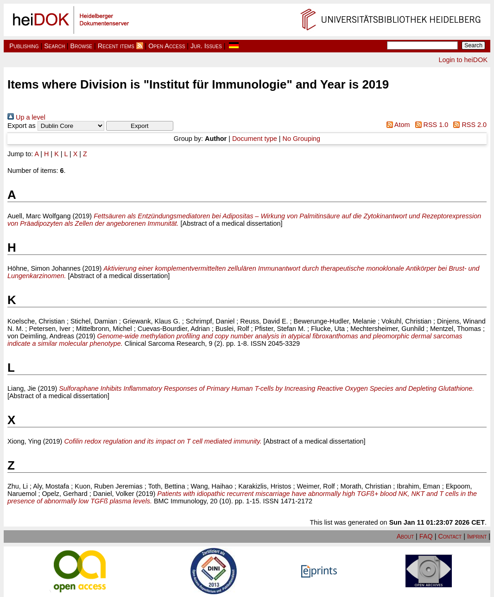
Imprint (477, 536)
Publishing (24, 46)
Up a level (26, 117)
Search (54, 46)
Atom (396, 124)
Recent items (116, 46)
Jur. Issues (206, 46)
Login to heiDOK (463, 60)
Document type (254, 138)
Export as (21, 125)
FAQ (426, 536)
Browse (81, 46)
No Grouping (302, 138)
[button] (139, 126)
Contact (450, 536)
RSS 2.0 (468, 124)
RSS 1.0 (430, 124)
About (405, 536)
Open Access (166, 46)
